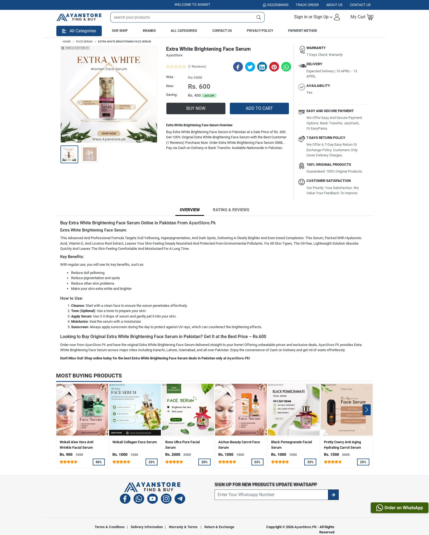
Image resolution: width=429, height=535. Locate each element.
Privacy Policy (260, 31)
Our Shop (120, 31)
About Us (334, 5)
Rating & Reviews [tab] (231, 209)
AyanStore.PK (305, 527)
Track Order (307, 5)
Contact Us (222, 31)
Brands (149, 31)
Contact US (360, 5)
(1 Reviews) (197, 66)
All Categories (184, 31)
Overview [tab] (190, 209)
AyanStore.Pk (202, 222)
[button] (317, 17)
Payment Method (302, 31)
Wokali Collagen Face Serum (134, 442)
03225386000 (275, 5)
